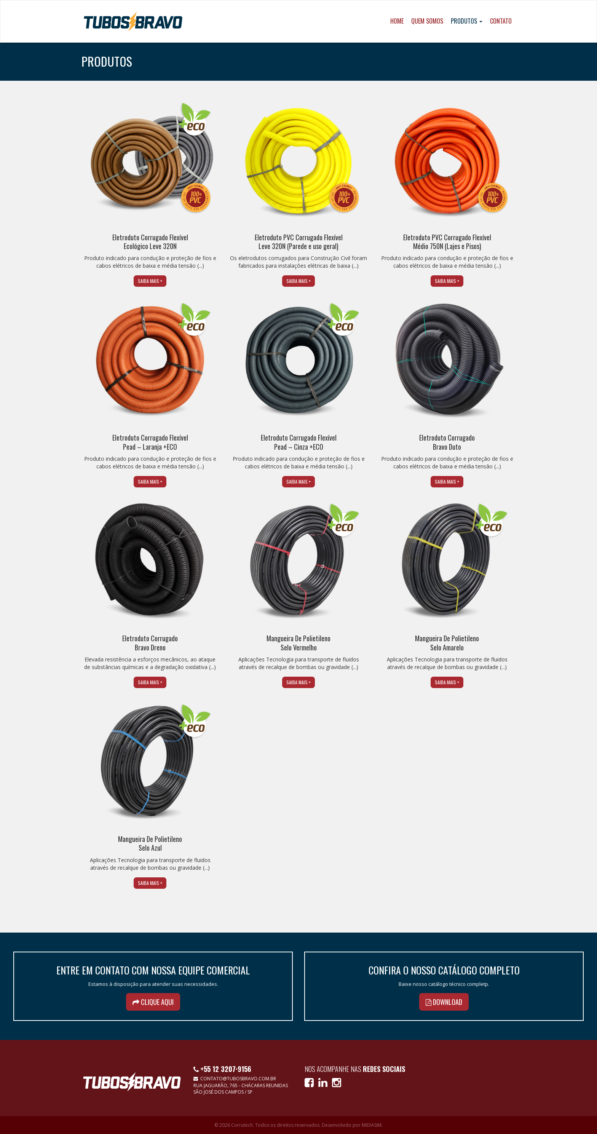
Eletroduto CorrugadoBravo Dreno (150, 642)
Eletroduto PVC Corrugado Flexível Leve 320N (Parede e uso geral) (299, 241)
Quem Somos (427, 21)
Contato (501, 21)
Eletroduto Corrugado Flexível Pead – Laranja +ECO (150, 442)
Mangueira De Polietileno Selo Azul (150, 843)
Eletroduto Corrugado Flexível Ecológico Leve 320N (150, 241)
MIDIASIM (372, 1125)
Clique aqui (153, 1002)
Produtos (466, 21)
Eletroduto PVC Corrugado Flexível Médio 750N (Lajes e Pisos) (447, 241)
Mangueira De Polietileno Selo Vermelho (298, 642)
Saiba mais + (150, 281)
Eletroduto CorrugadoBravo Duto (447, 442)
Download (444, 1002)
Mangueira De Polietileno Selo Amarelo (447, 642)
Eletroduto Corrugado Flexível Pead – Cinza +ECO (299, 442)
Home (397, 21)
